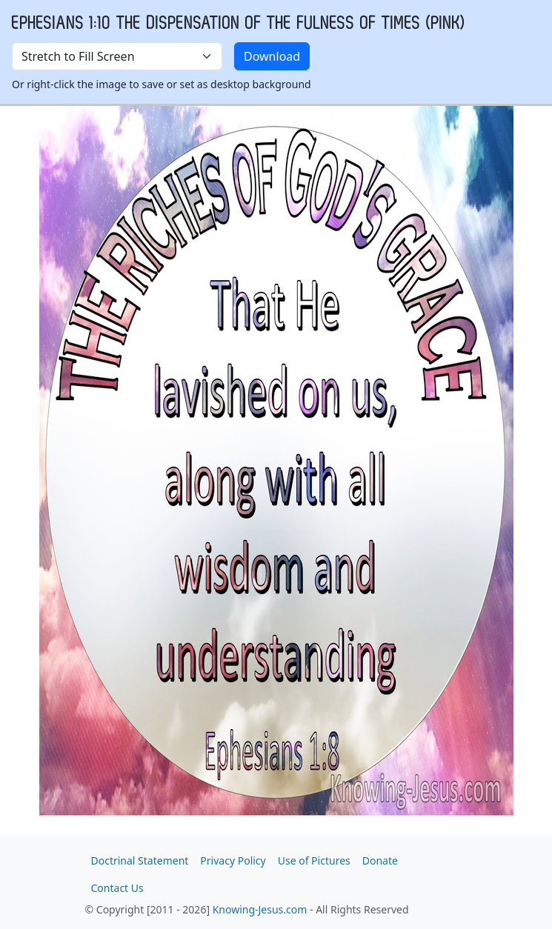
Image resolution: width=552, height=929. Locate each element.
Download (272, 56)
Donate (380, 860)
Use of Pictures (314, 860)
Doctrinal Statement (140, 860)
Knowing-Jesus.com (260, 909)
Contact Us (117, 888)
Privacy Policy (232, 860)
